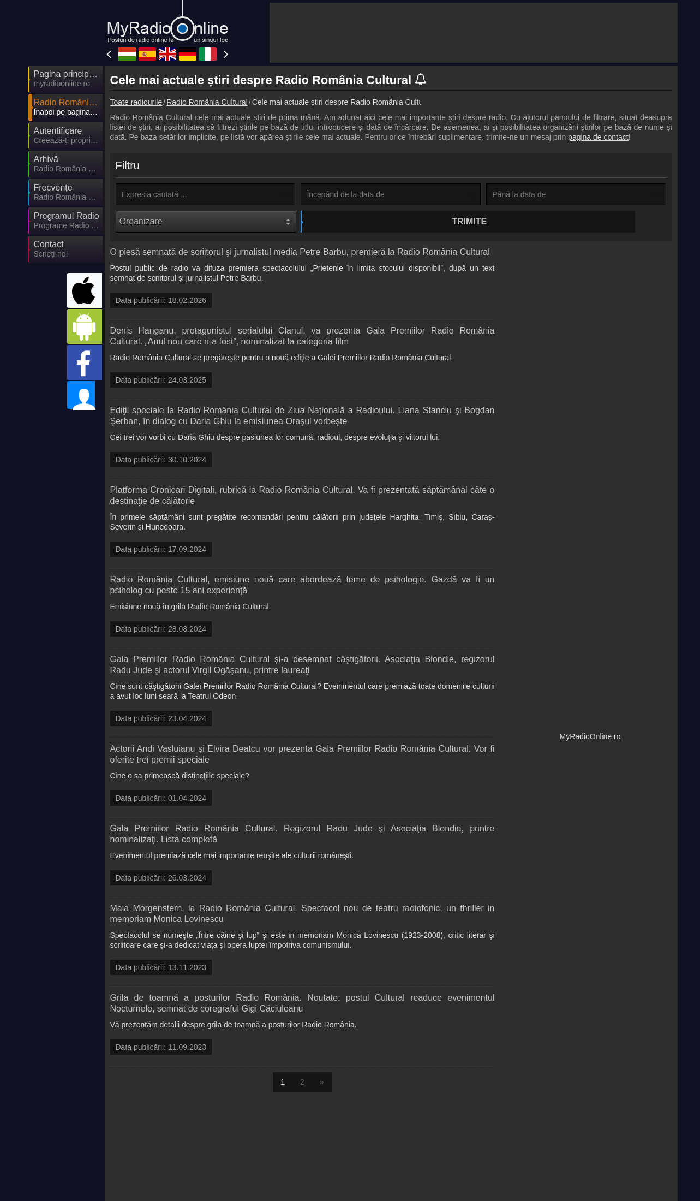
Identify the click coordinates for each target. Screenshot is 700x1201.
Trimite (392, 221)
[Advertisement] (473, 32)
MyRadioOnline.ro (589, 738)
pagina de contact (598, 137)
